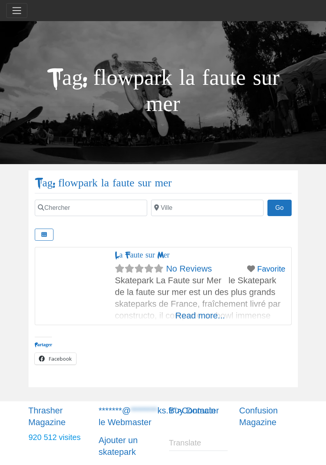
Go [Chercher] (283, 206)
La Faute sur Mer (142, 255)
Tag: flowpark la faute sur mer (103, 183)
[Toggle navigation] (16, 10)
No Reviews (189, 269)
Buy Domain (192, 410)
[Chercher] (91, 208)
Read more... (200, 315)
